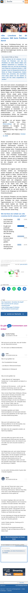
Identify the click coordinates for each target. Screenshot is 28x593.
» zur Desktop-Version (21, 585)
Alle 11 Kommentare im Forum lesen (14, 538)
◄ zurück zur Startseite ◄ (14, 314)
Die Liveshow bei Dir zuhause (10, 303)
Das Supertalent (6, 302)
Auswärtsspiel (6, 305)
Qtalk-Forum (2, 585)
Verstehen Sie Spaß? (18, 302)
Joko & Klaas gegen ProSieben (10, 307)
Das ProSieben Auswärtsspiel (10, 309)
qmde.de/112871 (23, 264)
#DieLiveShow (7, 124)
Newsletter (9, 590)
